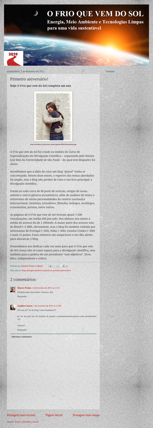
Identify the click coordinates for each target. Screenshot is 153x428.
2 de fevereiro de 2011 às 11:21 (46, 288)
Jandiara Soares (25, 306)
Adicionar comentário (21, 336)
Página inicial (54, 415)
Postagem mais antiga (86, 415)
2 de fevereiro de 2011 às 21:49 (47, 306)
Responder (22, 296)
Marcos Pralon (24, 288)
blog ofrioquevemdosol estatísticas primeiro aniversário (46, 270)
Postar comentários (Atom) (27, 422)
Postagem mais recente (21, 415)
